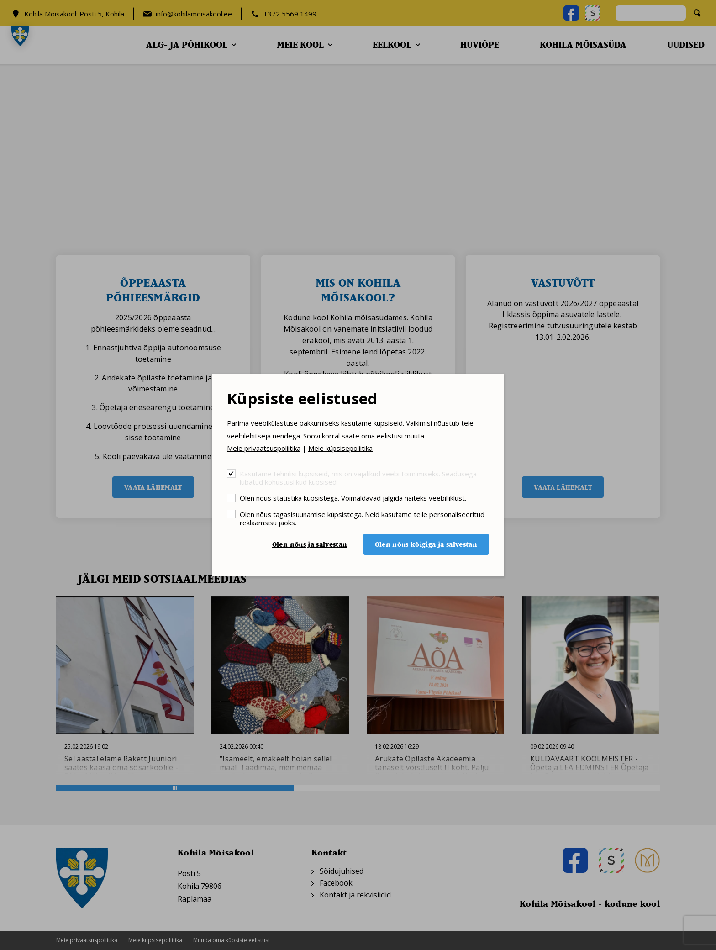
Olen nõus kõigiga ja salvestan (426, 544)
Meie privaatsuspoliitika (263, 448)
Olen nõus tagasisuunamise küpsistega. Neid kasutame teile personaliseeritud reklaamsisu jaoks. (362, 518)
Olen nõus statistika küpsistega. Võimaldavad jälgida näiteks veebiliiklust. (353, 497)
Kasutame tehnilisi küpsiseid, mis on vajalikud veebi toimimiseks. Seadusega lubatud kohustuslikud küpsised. (358, 477)
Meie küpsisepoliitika (340, 448)
